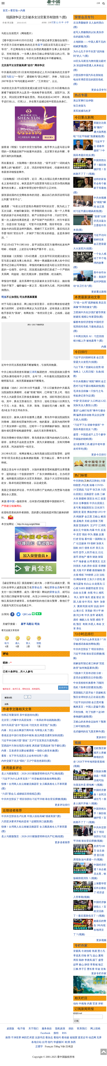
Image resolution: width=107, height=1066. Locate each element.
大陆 (78, 570)
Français (49, 1046)
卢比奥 (85, 485)
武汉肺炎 (94, 480)
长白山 (87, 583)
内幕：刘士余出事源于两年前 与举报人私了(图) (27, 732)
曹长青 (91, 969)
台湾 (89, 561)
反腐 (101, 534)
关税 (87, 521)
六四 (103, 489)
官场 (81, 539)
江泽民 (33, 372)
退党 (83, 512)
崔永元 (77, 530)
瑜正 (100, 964)
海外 (97, 601)
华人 (95, 592)
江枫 (75, 969)
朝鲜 (93, 543)
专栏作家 (81, 945)
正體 (98, 3)
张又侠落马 (79, 105)
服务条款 (47, 1028)
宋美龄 (89, 610)
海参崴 (82, 561)
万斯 (100, 521)
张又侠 (96, 489)
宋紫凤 (77, 951)
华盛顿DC (58, 1042)
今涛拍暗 (86, 951)
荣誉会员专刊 (84, 17)
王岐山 (96, 516)
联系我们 (82, 1028)
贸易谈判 (84, 525)
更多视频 (101, 940)
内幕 (22, 10)
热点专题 (81, 95)
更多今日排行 (98, 454)
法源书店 (40, 1037)
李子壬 (82, 969)
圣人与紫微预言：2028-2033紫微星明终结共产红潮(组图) (32, 775)
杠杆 (92, 547)
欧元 (95, 552)
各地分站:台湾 (39, 1042)
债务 (87, 547)
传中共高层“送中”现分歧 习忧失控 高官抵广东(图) (28, 726)
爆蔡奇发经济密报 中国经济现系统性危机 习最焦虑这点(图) (88, 326)
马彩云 (10, 76)
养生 (78, 628)
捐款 (71, 1028)
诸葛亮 (99, 615)
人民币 (88, 552)
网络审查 (81, 579)
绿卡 (84, 601)
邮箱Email (77, 1013)
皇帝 (92, 615)
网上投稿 (95, 1028)
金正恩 (88, 516)
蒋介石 (80, 610)
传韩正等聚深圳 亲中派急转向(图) (20, 716)
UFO (100, 512)
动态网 (92, 1037)
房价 (89, 565)
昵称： (7, 662)
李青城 (94, 964)
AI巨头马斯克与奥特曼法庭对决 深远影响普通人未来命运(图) (89, 65)
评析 (100, 1003)
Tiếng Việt (59, 1046)
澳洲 (79, 606)
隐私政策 (60, 1028)
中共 (97, 530)
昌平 (40, 44)
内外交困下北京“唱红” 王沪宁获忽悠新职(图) (26, 762)
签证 (98, 597)
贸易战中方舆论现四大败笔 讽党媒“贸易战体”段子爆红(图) (33, 747)
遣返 (93, 597)
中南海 (85, 530)
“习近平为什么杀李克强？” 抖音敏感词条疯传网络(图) (31, 780)
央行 (81, 547)
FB (88, 543)
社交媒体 (81, 543)
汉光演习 (100, 507)
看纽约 (57, 1037)
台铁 (97, 494)
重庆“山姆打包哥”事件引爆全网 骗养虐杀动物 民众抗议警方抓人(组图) (89, 415)
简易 (94, 951)
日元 (100, 552)
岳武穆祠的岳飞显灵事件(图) (89, 731)
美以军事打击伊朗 (83, 100)
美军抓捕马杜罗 (82, 110)
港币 (75, 556)
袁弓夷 (77, 507)
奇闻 (85, 624)
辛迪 (97, 969)
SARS (82, 588)
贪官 (78, 534)
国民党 (77, 512)
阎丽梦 (80, 516)
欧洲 (67, 1042)
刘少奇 (80, 615)
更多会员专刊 (98, 89)
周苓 (75, 960)
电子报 (21, 1028)
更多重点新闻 (98, 291)
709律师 (89, 574)
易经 (76, 619)
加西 (73, 1042)
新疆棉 (82, 498)
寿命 (98, 624)
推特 (56, 1033)
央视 (90, 592)
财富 (100, 556)
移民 (101, 592)
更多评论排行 (62, 806)
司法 (3, 297)
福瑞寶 (73, 1037)
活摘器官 (89, 494)
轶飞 (89, 955)
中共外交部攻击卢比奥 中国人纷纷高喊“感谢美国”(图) (31, 817)
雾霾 (89, 570)
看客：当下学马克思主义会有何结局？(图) (24, 757)
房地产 (82, 556)
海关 (87, 597)
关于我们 (33, 1028)
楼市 (89, 556)
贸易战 (80, 489)
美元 (98, 547)
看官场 (14, 10)
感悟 (98, 619)
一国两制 (98, 539)
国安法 (91, 498)
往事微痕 (84, 503)
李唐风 (88, 960)
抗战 (96, 606)
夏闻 (100, 955)
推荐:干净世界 (13, 1037)
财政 (95, 556)
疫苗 (103, 498)
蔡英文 (96, 561)
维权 (81, 574)
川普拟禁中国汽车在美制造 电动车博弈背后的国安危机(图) (88, 80)
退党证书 (83, 1037)
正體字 (39, 1046)
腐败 (95, 534)
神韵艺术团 (28, 1037)
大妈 (83, 565)
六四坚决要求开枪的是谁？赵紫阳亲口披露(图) (27, 823)
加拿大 (100, 543)
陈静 (81, 960)
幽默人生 (85, 619)
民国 (85, 606)
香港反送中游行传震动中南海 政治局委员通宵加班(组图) (32, 737)
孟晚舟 (80, 521)
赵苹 (75, 964)
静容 (87, 964)
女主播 (83, 592)
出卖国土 (78, 494)
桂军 (90, 606)
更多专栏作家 (98, 973)
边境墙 (94, 521)
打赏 (53, 22)
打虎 (75, 539)
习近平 (88, 489)
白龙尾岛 (97, 583)
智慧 (92, 619)
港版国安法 (87, 507)
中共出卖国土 (97, 503)
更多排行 (101, 737)
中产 (75, 561)
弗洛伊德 (92, 512)
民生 (90, 601)
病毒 (92, 485)
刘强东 (77, 565)
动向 (75, 1003)
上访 (96, 574)
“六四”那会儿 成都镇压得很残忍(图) (21, 795)
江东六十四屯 (94, 579)
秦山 (81, 964)
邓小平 (97, 610)
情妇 (84, 534)
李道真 (77, 955)
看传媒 (65, 1037)
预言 (79, 624)
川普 (102, 480)
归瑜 (83, 955)
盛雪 (100, 960)
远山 (95, 955)
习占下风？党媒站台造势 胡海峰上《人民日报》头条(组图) (88, 372)
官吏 (95, 1003)
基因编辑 (97, 570)
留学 (82, 597)
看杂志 (49, 1037)
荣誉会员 (37, 587)
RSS (64, 1033)
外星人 (92, 624)
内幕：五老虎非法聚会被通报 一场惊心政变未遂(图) (30, 752)
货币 (81, 552)
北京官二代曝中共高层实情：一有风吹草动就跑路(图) (31, 721)
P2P (84, 570)
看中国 (11, 501)
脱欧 (75, 547)
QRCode (27, 614)
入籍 (78, 601)
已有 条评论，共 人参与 (18, 671)
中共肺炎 (78, 480)
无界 (99, 1037)
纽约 (50, 1042)
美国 (75, 525)
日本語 (69, 1046)
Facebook (45, 1033)
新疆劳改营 (92, 588)
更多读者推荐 (62, 844)
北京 (103, 561)
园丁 (95, 960)
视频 (78, 743)
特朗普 (77, 485)
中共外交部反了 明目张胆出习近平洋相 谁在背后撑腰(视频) (34, 800)
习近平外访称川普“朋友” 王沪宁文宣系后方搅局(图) (29, 742)
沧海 (103, 969)
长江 (97, 498)
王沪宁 (94, 525)
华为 (90, 534)
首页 (5, 10)
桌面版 (10, 1028)
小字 (67, 22)
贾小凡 (101, 951)
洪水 (75, 503)
